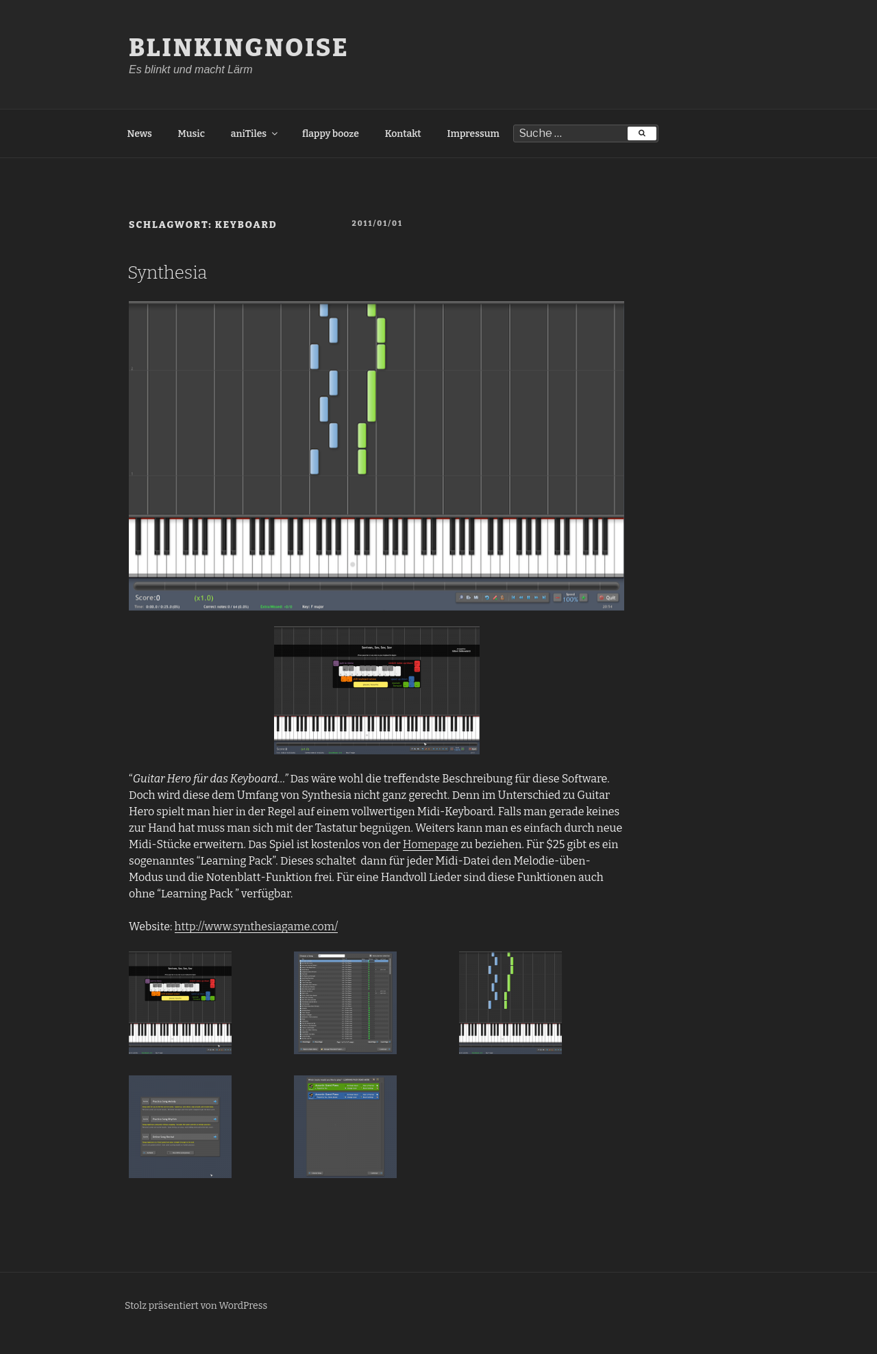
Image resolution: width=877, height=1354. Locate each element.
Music (191, 134)
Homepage (430, 844)
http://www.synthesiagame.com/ (256, 926)
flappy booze (330, 134)
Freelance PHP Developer (64, 1345)
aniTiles (255, 134)
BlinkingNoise (239, 48)
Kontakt (403, 134)
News (139, 134)
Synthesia (167, 272)
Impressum (473, 134)
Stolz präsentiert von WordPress (196, 1306)
